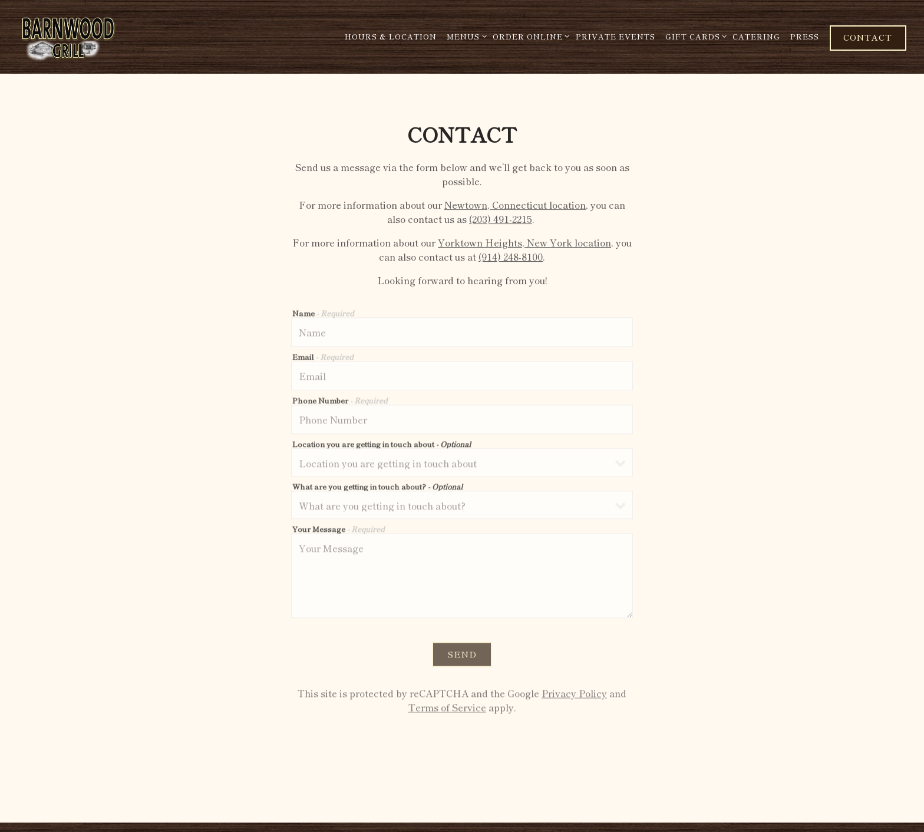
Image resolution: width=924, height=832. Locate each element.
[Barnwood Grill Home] (97, 36)
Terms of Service (447, 709)
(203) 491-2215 (500, 220)
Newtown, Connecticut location (515, 206)
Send (462, 656)
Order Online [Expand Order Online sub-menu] (529, 36)
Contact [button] (867, 37)
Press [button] (804, 36)
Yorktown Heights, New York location (524, 243)
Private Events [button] (615, 36)
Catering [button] (756, 36)
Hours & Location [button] (391, 36)
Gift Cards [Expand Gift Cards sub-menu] (694, 36)
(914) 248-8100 (510, 258)
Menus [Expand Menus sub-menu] (464, 36)
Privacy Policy (574, 695)
